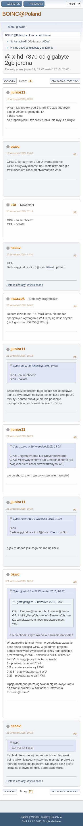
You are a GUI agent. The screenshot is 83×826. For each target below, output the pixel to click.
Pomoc (24, 817)
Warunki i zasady (40, 817)
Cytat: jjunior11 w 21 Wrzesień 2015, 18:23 (38, 591)
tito (13, 204)
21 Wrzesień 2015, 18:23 (19, 436)
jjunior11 (17, 92)
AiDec (45, 41)
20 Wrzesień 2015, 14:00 (19, 305)
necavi (15, 248)
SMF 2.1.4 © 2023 (31, 821)
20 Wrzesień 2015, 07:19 (19, 211)
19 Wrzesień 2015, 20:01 (19, 99)
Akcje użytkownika (65, 80)
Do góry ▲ (56, 817)
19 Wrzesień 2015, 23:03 (19, 153)
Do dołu (9, 80)
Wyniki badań (35, 285)
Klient (50, 267)
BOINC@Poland (21, 14)
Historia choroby (16, 285)
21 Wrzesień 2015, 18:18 (19, 355)
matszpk (17, 298)
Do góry (10, 791)
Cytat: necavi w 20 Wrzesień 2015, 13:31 (37, 518)
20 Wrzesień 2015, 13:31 (19, 254)
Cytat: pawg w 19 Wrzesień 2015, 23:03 (37, 446)
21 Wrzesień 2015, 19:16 (19, 732)
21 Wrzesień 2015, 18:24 (19, 508)
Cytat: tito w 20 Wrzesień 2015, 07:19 (35, 365)
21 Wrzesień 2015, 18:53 (19, 581)
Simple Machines (52, 821)
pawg (14, 146)
